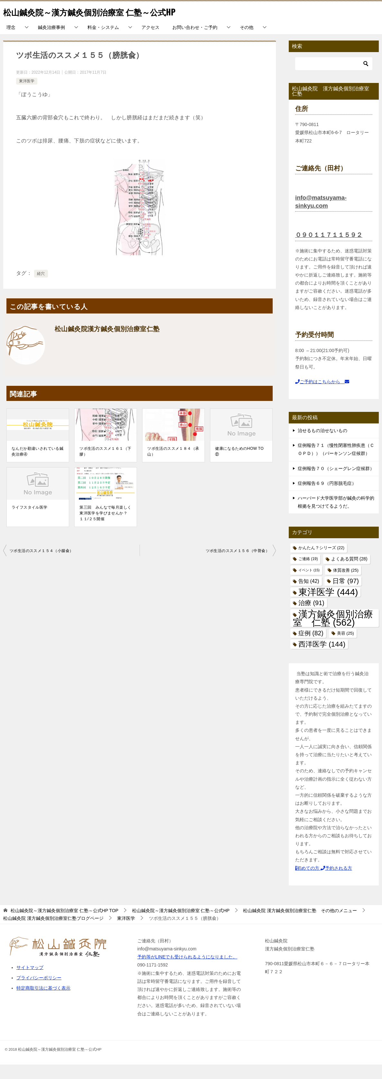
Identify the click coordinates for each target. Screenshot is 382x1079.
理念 (10, 41)
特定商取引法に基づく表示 (43, 1002)
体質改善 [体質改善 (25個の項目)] (346, 584)
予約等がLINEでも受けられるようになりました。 (187, 971)
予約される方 (336, 882)
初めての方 (308, 882)
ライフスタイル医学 (30, 522)
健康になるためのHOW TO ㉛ (241, 466)
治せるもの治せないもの (322, 445)
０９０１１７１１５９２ (330, 249)
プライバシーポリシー (38, 992)
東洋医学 (26, 95)
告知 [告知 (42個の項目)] (308, 595)
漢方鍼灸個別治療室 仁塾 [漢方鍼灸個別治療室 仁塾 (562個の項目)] (333, 632)
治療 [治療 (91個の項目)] (311, 617)
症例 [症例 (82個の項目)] (310, 647)
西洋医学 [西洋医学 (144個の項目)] (321, 659)
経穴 (41, 288)
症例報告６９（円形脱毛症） (327, 497)
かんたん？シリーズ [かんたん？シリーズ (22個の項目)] (321, 562)
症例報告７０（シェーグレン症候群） (336, 482)
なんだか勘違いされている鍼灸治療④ (37, 466)
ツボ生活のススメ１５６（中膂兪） (237, 565)
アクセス (150, 41)
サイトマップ (29, 981)
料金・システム (103, 41)
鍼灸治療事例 (51, 41)
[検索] (333, 78)
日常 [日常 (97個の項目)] (345, 595)
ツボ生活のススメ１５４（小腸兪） (41, 565)
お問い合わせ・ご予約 (194, 41)
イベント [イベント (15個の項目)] (309, 584)
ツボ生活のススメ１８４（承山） (173, 466)
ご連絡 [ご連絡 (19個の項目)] (308, 573)
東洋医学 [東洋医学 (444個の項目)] (328, 606)
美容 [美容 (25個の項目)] (345, 647)
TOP (64, 925)
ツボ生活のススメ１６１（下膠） (105, 466)
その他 (246, 41)
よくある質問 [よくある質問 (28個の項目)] (349, 573)
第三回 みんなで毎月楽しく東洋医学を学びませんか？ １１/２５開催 (105, 528)
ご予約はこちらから (322, 396)
